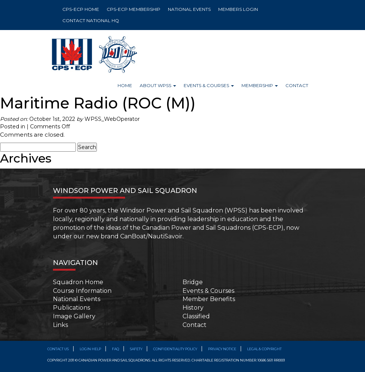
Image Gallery (74, 316)
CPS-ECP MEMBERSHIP (133, 9)
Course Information (82, 290)
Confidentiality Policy (175, 349)
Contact (296, 85)
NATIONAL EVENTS (189, 9)
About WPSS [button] (158, 85)
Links (60, 324)
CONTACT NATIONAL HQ (90, 20)
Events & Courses (208, 290)
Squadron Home (78, 282)
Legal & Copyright (264, 349)
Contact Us (58, 349)
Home (125, 85)
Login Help (90, 349)
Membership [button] (259, 85)
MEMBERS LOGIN (238, 9)
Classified (196, 316)
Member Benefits (208, 299)
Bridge (192, 282)
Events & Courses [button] (209, 85)
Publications (71, 307)
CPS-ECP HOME (80, 9)
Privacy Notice (222, 349)
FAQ (115, 349)
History (193, 307)
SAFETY (136, 349)
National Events (76, 299)
